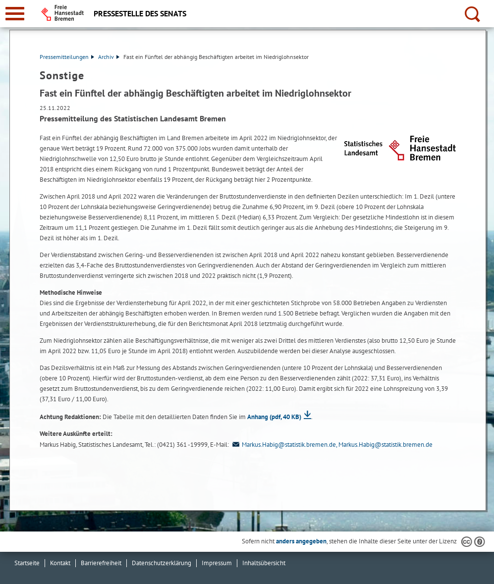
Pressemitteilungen (67, 56)
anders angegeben (301, 541)
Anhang (274, 417)
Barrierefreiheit (101, 563)
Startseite (27, 563)
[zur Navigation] (15, 13)
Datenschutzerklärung (161, 563)
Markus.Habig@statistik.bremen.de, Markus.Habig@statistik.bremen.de (331, 444)
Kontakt (60, 563)
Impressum (217, 563)
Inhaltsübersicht (263, 563)
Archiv (108, 56)
